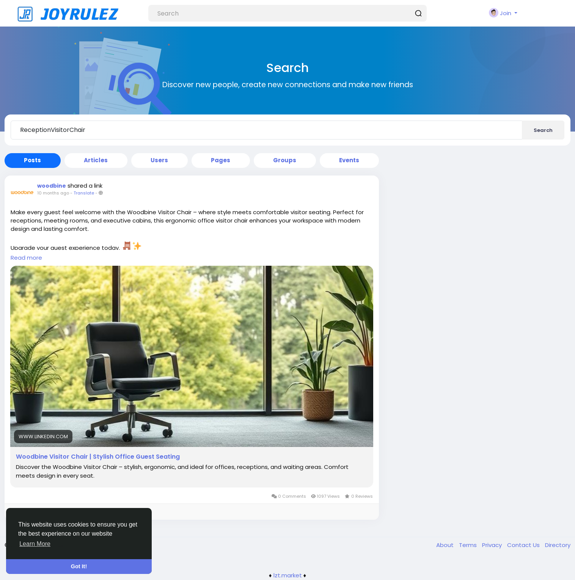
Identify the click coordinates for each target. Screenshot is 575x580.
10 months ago (53, 193)
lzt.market (287, 575)
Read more (26, 258)
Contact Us (524, 545)
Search (543, 130)
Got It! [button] (79, 566)
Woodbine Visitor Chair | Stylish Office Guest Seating (98, 457)
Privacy (492, 545)
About (445, 545)
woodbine (51, 186)
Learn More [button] (34, 544)
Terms (468, 545)
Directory (557, 545)
